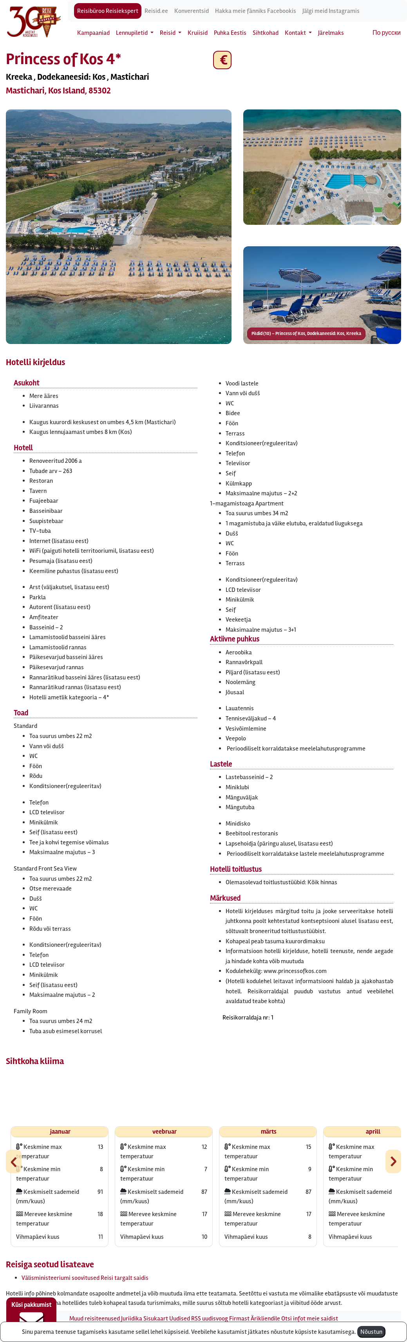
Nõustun (371, 1332)
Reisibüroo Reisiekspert (107, 11)
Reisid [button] (168, 33)
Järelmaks (331, 33)
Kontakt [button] (296, 33)
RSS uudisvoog (209, 1318)
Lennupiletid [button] (132, 33)
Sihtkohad (266, 33)
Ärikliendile (265, 1318)
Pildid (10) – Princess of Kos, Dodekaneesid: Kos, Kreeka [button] (306, 334)
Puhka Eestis (230, 33)
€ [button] (222, 60)
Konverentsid (191, 11)
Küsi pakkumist (31, 1317)
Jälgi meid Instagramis (331, 11)
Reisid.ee (156, 11)
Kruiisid (198, 33)
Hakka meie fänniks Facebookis (255, 11)
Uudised (179, 1318)
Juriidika (131, 1318)
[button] (119, 226)
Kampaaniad (93, 33)
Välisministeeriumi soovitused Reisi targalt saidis (85, 1278)
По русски (387, 33)
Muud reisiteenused (94, 1318)
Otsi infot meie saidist (309, 1318)
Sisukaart (155, 1318)
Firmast (239, 1318)
